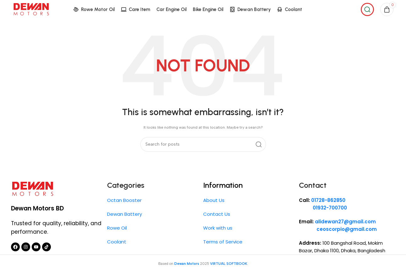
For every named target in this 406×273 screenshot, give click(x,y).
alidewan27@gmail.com (345, 221)
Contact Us (216, 214)
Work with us (217, 228)
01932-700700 (323, 207)
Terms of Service (222, 241)
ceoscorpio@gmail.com (347, 229)
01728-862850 (328, 200)
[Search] (367, 9)
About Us (214, 200)
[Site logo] (31, 9)
